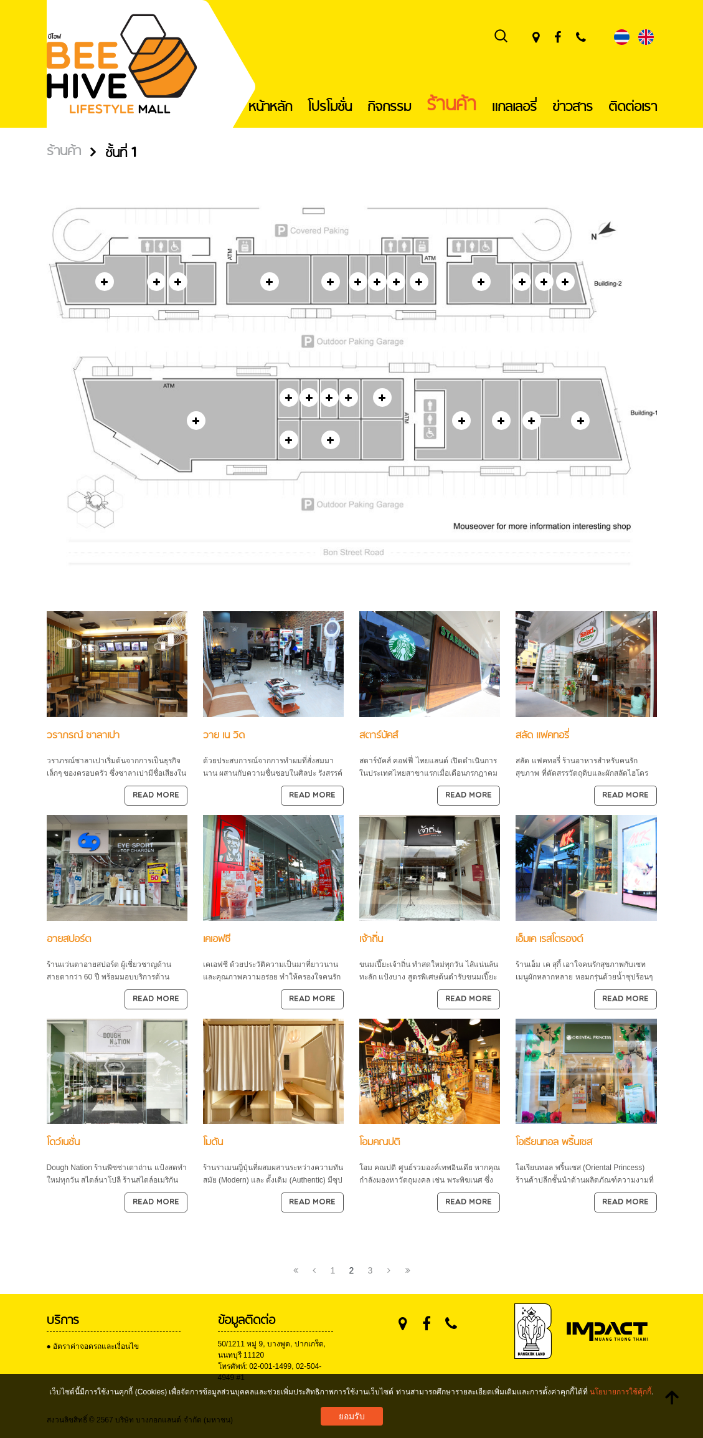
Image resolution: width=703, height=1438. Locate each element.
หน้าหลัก (270, 107)
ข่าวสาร (572, 107)
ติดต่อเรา (632, 107)
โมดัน (213, 1142)
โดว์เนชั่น (63, 1142)
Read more (156, 795)
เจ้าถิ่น (371, 939)
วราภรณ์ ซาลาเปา (83, 735)
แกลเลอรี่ (514, 107)
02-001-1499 (270, 1366)
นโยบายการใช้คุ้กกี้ (620, 1392)
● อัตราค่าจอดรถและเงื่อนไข (93, 1346)
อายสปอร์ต (69, 939)
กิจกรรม (389, 107)
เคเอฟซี (216, 939)
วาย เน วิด (224, 735)
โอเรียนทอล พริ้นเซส (554, 1142)
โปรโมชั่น (330, 107)
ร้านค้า (451, 105)
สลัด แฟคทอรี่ (542, 735)
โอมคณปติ (379, 1142)
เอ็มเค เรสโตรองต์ (549, 939)
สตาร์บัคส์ (378, 735)
